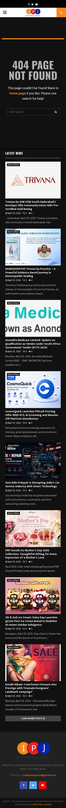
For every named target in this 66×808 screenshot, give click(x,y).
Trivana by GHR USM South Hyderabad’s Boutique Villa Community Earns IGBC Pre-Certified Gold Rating (32, 206)
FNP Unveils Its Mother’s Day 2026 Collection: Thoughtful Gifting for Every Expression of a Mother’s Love (31, 554)
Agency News (13, 165)
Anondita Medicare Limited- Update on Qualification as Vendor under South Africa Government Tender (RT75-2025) (32, 344)
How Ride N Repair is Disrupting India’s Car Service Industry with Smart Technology (32, 484)
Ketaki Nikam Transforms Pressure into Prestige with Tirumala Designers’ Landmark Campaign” (31, 688)
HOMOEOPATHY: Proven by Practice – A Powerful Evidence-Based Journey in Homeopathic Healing (30, 273)
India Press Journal (41, 804)
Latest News (14, 153)
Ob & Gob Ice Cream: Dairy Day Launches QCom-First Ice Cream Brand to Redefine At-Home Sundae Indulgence (31, 621)
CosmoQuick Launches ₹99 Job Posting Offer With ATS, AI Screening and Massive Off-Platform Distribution (31, 415)
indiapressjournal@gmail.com (39, 775)
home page (18, 93)
